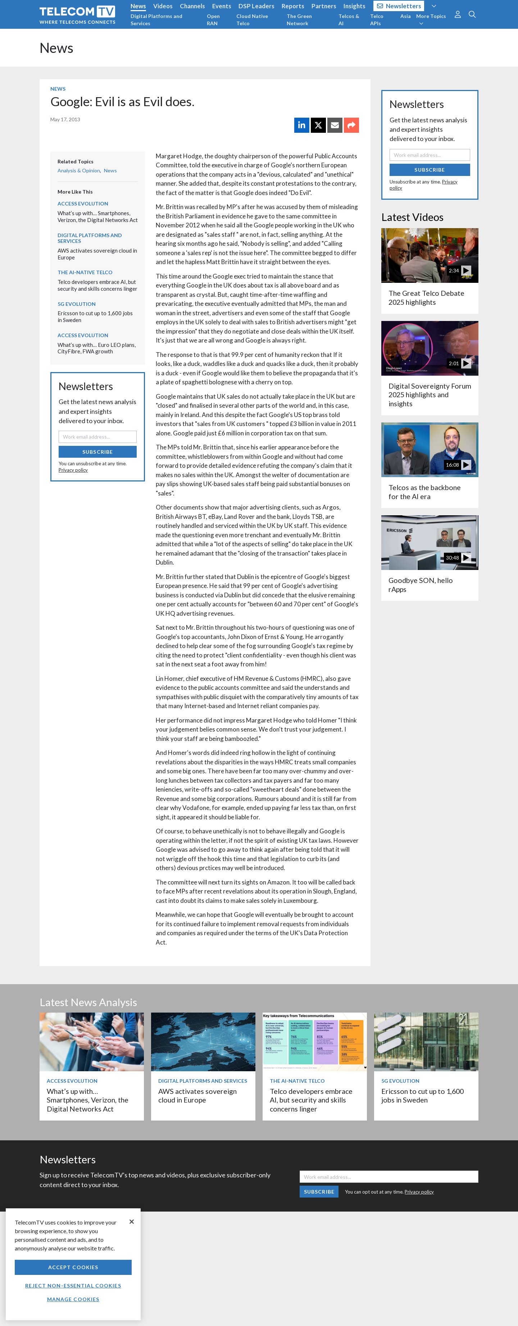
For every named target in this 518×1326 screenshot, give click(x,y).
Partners (324, 6)
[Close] (132, 1222)
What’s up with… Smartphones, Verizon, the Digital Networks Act (98, 216)
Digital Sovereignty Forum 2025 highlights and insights (429, 395)
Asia (405, 16)
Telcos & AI (348, 19)
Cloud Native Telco (252, 19)
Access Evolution (83, 203)
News (138, 6)
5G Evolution (77, 304)
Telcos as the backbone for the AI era (424, 491)
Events (221, 6)
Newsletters (399, 6)
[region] (73, 1264)
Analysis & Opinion (79, 170)
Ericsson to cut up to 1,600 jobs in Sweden (422, 1095)
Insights (354, 6)
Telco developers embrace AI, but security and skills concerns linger (97, 285)
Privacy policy (73, 470)
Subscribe (97, 452)
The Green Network (299, 19)
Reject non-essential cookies (73, 1285)
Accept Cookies (73, 1267)
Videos (163, 6)
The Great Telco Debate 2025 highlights (426, 297)
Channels (192, 6)
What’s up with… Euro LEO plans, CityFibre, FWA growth (97, 348)
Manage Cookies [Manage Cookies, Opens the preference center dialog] (73, 1299)
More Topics (431, 19)
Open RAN (213, 19)
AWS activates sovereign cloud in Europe (197, 1095)
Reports (293, 6)
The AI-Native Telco (85, 272)
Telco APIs (376, 19)
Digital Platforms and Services (156, 19)
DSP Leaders (256, 6)
